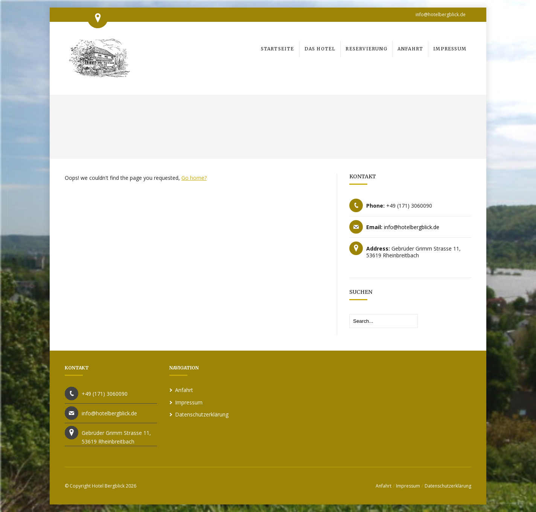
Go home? (194, 177)
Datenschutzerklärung (201, 414)
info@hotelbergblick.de (441, 14)
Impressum (189, 402)
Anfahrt (184, 389)
